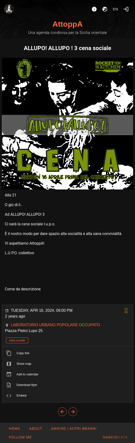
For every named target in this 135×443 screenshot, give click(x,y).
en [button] (115, 9)
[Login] (126, 9)
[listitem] (67, 353)
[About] (94, 9)
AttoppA (67, 24)
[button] (73, 428)
